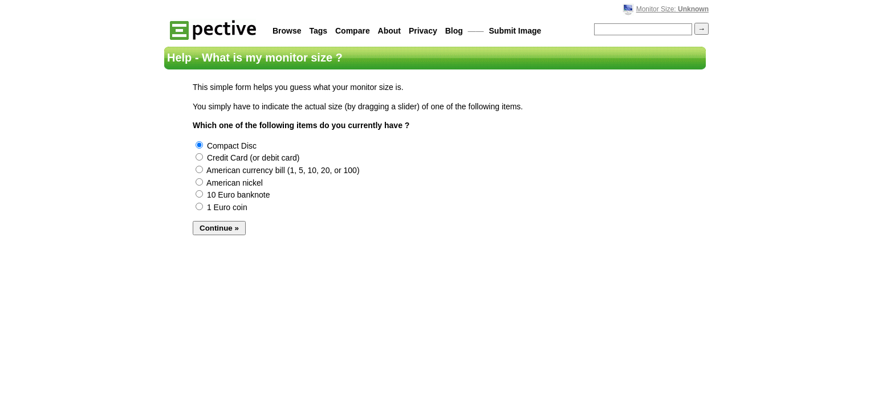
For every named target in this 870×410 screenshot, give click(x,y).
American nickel (229, 182)
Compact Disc (226, 145)
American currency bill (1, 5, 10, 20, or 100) (278, 170)
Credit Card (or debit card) (248, 157)
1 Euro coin (221, 207)
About (389, 30)
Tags (318, 30)
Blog (454, 30)
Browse (287, 30)
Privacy (423, 30)
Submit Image (515, 30)
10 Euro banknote (233, 194)
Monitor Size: (672, 9)
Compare (352, 30)
